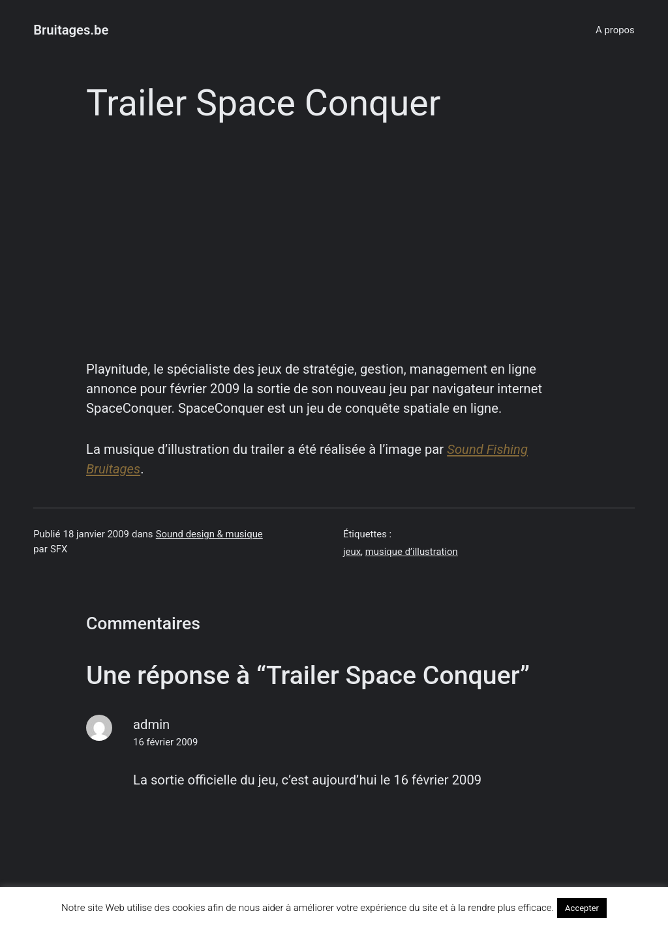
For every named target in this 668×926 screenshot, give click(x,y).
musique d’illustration (411, 552)
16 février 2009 (165, 742)
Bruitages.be (70, 30)
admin (151, 724)
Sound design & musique (209, 534)
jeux (352, 552)
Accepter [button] (582, 908)
